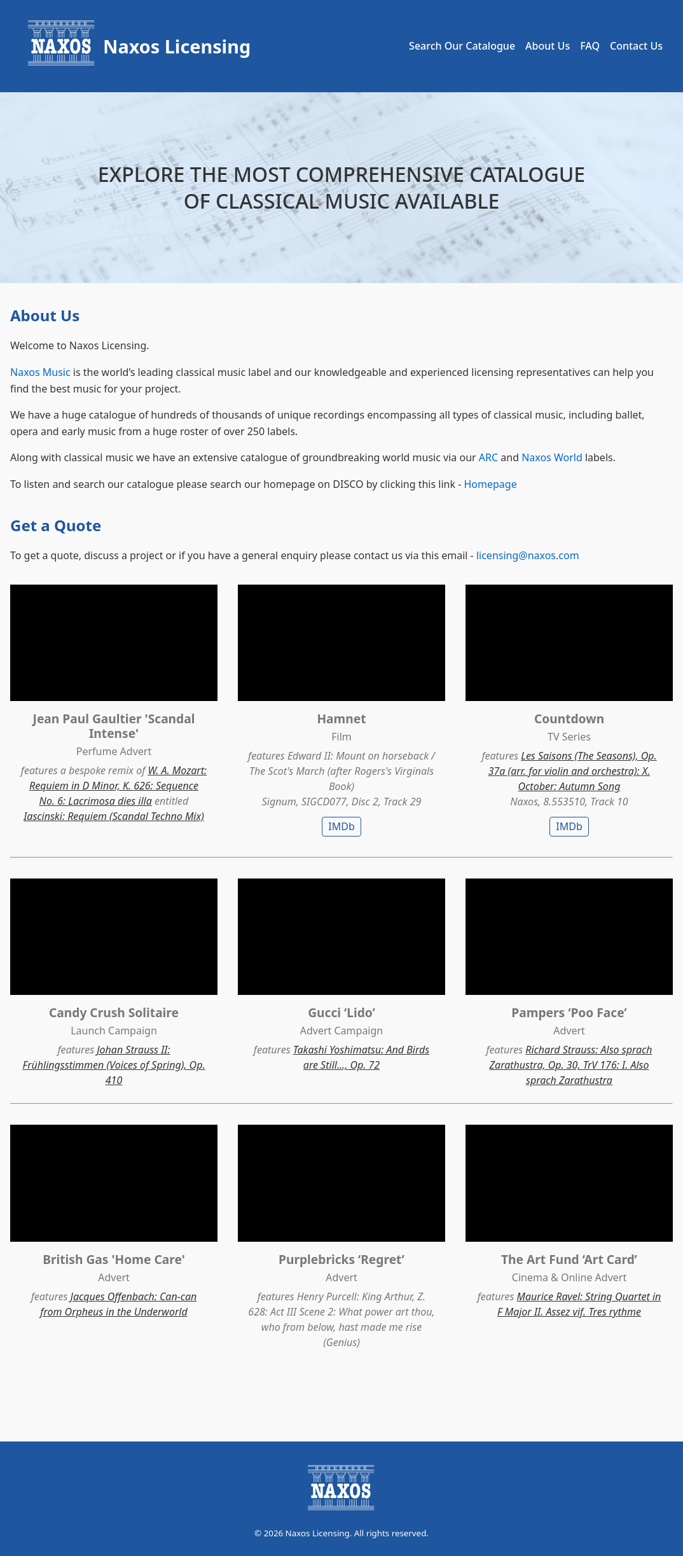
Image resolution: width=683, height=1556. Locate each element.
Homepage (490, 484)
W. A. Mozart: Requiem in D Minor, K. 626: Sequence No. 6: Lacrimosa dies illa (118, 785)
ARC (488, 457)
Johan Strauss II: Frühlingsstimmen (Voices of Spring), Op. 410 (114, 1065)
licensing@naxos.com (527, 555)
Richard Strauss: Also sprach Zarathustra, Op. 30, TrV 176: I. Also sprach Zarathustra (571, 1065)
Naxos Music (40, 372)
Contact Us (636, 46)
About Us (547, 46)
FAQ (590, 46)
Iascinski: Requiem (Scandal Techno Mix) (114, 816)
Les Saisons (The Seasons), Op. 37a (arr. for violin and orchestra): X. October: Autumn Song (572, 771)
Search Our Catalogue (462, 46)
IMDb (341, 826)
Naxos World (552, 457)
